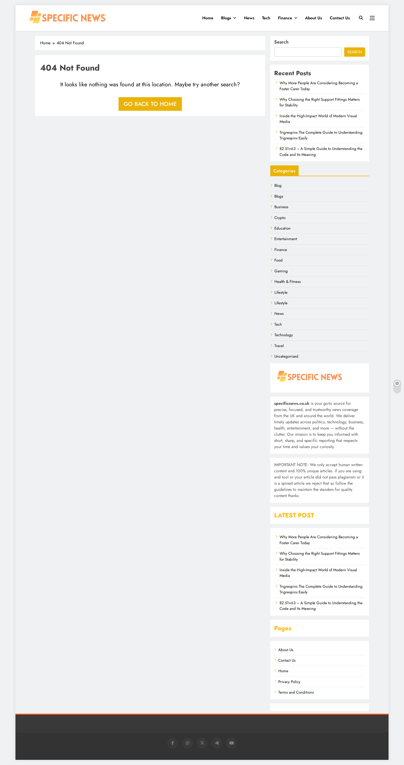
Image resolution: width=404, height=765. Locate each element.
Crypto (279, 218)
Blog (278, 185)
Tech (266, 18)
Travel (279, 346)
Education (282, 228)
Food (278, 260)
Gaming (281, 271)
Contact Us (340, 18)
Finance (285, 18)
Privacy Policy (289, 682)
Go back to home (150, 104)
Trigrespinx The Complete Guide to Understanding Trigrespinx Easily (321, 135)
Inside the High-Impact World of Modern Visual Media (318, 118)
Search (281, 42)
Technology (283, 335)
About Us (313, 18)
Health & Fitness (287, 281)
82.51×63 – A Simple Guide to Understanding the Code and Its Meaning (321, 605)
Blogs (226, 18)
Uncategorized (286, 356)
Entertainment (285, 239)
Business (281, 207)
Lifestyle (281, 292)
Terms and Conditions (296, 692)
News (249, 18)
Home (207, 18)
